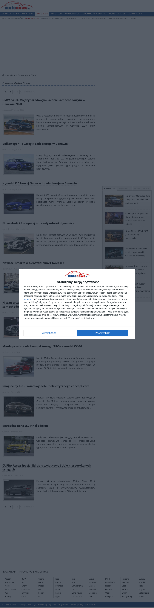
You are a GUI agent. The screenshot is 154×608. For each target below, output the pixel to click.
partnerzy (28, 299)
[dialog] (77, 304)
